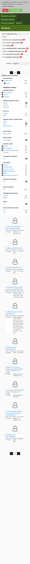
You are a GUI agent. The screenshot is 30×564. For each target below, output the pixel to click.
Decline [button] (5, 10)
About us (19, 23)
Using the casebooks (7, 23)
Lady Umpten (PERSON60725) (15, 390)
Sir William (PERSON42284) (14, 248)
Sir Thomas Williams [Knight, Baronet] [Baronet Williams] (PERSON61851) (14, 413)
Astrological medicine (7, 19)
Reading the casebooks (8, 16)
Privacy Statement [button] (8, 6)
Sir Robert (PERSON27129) (14, 267)
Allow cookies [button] (16, 10)
